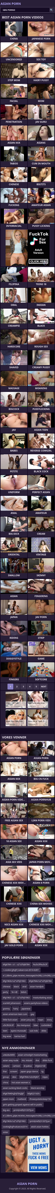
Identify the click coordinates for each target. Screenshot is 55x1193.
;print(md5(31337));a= (23, 1110)
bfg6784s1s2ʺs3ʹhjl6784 (40, 981)
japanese (26, 1008)
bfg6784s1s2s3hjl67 (29, 1077)
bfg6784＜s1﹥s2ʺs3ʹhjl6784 (16, 964)
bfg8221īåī (40, 1065)
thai (5, 1071)
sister (5, 1132)
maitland (21, 1099)
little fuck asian (10, 1019)
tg (43, 1071)
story (49, 1019)
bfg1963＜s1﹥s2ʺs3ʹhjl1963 (16, 997)
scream (13, 1071)
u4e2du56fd (9, 1054)
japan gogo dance (29, 1071)
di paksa (28, 1065)
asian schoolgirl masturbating (32, 1054)
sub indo (34, 1030)
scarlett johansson (12, 1003)
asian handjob (37, 986)
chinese (6, 986)
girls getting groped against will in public (22, 1104)
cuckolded (46, 1025)
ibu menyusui (23, 1025)
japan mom (8, 1099)
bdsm (23, 992)
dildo (44, 1030)
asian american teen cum (15, 1014)
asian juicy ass (27, 1019)
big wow (7, 1036)
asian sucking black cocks (15, 1088)
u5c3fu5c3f (8, 1025)
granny (6, 1008)
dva (37, 1060)
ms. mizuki (27, 1060)
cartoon (16, 1065)
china (5, 1082)
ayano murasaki (18, 1030)
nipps (40, 1019)
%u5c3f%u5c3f (40, 964)
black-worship (37, 1088)
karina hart (20, 1036)
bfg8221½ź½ (34, 1093)
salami (6, 1065)
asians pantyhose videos (36, 1003)
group (6, 1077)
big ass (6, 1110)
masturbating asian (42, 997)
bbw (36, 1025)
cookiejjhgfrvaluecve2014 (15, 1126)
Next (43, 686)
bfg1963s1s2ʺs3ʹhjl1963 (14, 981)
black (16, 986)
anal (24, 986)
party (5, 992)
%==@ (14, 992)
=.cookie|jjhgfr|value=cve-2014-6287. (21, 970)
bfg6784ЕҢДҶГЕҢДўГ (13, 1093)
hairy (15, 1008)
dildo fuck (47, 1060)
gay (32, 1014)
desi (14, 1077)
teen (5, 1030)
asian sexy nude (10, 1060)
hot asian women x (21, 1082)
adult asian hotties (40, 1126)
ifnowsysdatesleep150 (40, 1099)
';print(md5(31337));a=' (40, 1121)
